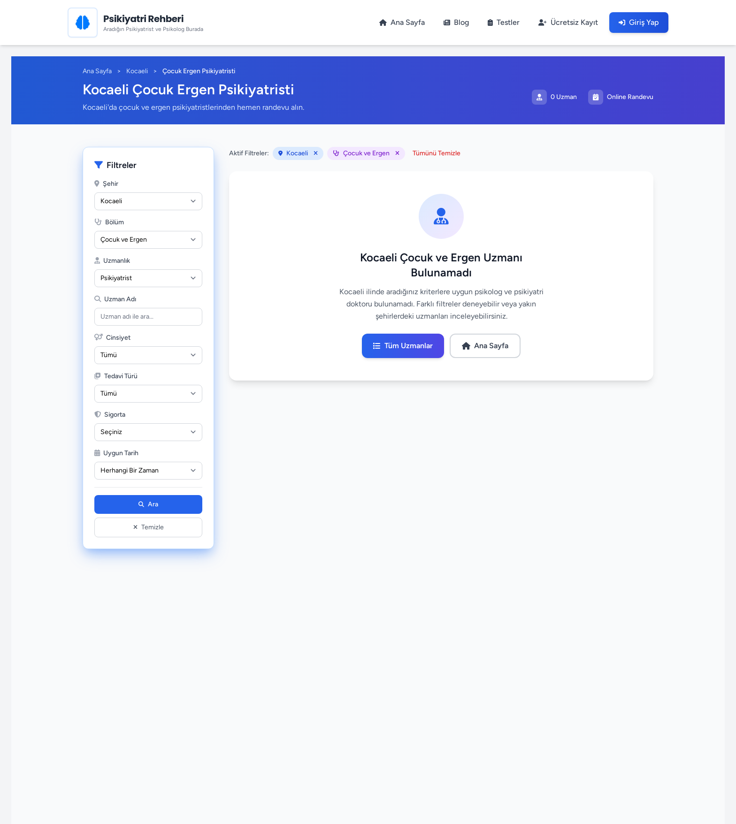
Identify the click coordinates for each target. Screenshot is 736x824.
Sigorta (109, 415)
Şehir (106, 184)
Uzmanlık (112, 261)
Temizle (148, 527)
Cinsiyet (112, 338)
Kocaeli (137, 71)
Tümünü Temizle (436, 153)
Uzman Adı (115, 299)
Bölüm (109, 222)
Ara (148, 504)
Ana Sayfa (97, 71)
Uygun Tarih (116, 453)
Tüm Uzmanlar (403, 345)
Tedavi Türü (116, 376)
